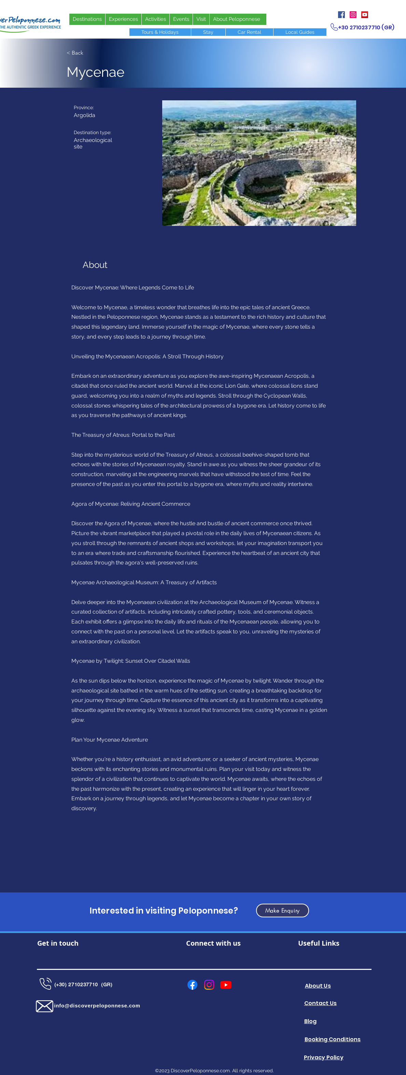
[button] (259, 163)
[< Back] (89, 53)
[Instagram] (353, 14)
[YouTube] (364, 14)
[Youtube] (226, 984)
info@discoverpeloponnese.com (97, 1005)
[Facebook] (341, 14)
